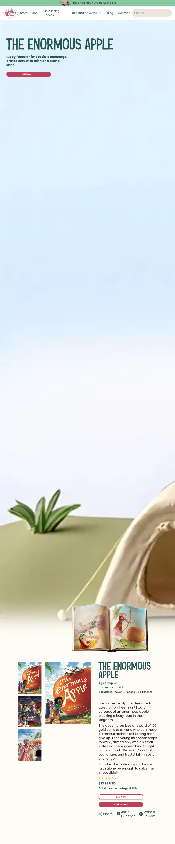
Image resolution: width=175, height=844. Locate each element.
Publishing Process (51, 13)
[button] (87, 12)
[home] (10, 13)
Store (23, 13)
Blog (110, 13)
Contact (124, 13)
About (36, 13)
